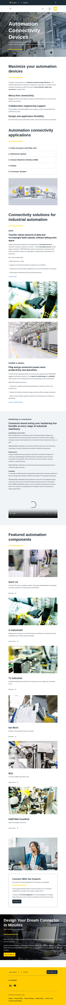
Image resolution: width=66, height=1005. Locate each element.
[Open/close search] (43, 8)
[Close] (55, 3)
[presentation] (24, 3)
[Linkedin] (10, 985)
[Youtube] (15, 985)
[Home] (12, 15)
